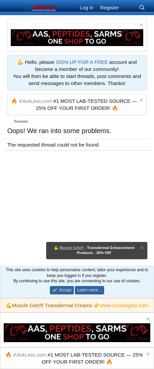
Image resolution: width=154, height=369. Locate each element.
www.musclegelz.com (124, 305)
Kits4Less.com (35, 101)
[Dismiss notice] (140, 25)
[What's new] (128, 7)
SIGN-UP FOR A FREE (82, 62)
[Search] (142, 7)
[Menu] (13, 7)
